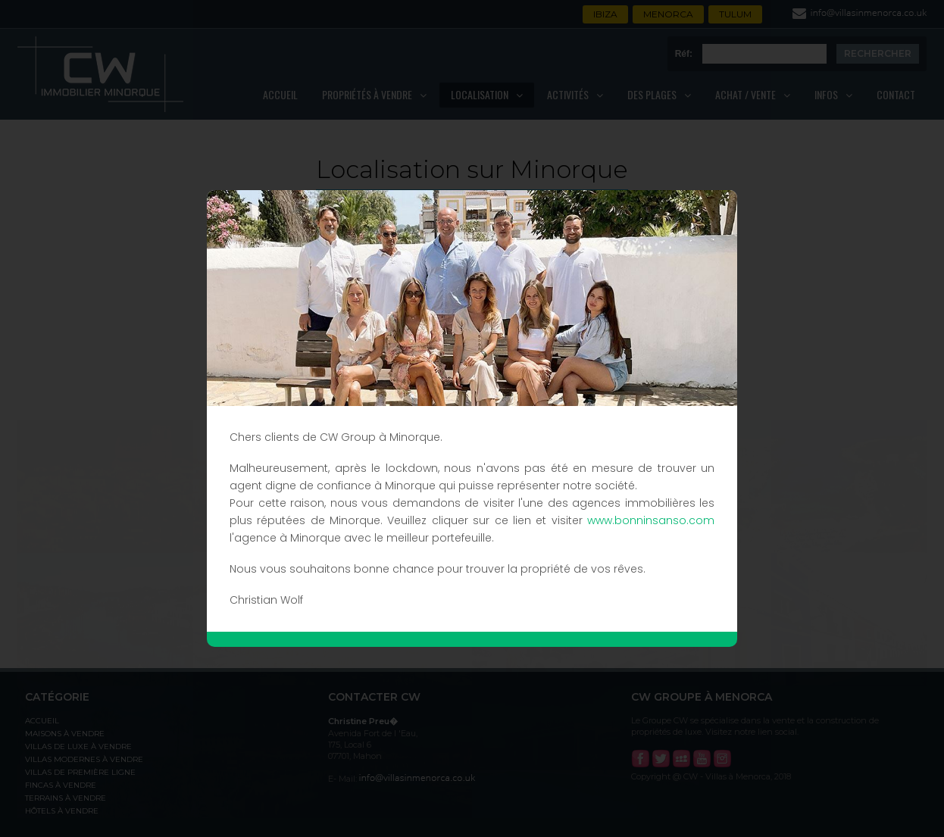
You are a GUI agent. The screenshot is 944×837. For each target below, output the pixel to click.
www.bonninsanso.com (650, 520)
